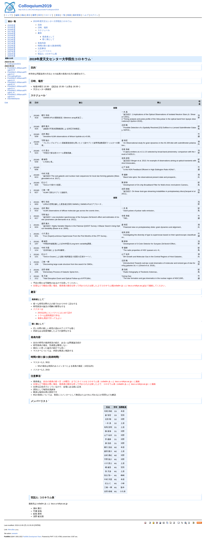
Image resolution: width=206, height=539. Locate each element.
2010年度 (11, 46)
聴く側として (48, 39)
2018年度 (11, 29)
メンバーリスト (45, 51)
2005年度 (11, 56)
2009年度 (11, 48)
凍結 (23, 15)
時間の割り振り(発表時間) (49, 46)
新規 (58, 15)
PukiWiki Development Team (32, 536)
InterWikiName (13, 99)
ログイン (94, 15)
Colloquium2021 (14, 64)
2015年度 (11, 35)
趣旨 (40, 33)
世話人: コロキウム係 (47, 54)
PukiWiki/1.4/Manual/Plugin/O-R (16, 69)
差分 (29, 15)
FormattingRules (14, 76)
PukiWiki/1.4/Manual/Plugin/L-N (16, 91)
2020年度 (11, 25)
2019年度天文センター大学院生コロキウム (52, 21)
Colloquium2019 (35, 5)
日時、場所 (43, 27)
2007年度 (11, 52)
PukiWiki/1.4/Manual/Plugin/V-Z (16, 73)
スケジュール (44, 30)
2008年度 (11, 50)
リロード (48, 15)
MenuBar (11, 529)
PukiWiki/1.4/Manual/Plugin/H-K (16, 95)
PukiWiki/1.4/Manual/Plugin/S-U (16, 87)
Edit (6, 103)
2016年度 (11, 33)
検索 (69, 15)
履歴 (34, 15)
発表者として (48, 37)
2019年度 (11, 27)
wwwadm (15, 533)
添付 (40, 15)
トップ (8, 15)
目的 (40, 25)
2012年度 (11, 42)
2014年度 (11, 38)
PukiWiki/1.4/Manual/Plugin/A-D (16, 79)
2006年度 (11, 54)
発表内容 (42, 43)
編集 (17, 15)
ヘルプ (86, 15)
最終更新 (77, 15)
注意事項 (42, 48)
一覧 (63, 15)
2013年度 (11, 40)
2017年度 (11, 31)
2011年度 (11, 44)
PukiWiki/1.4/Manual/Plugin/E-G (16, 83)
